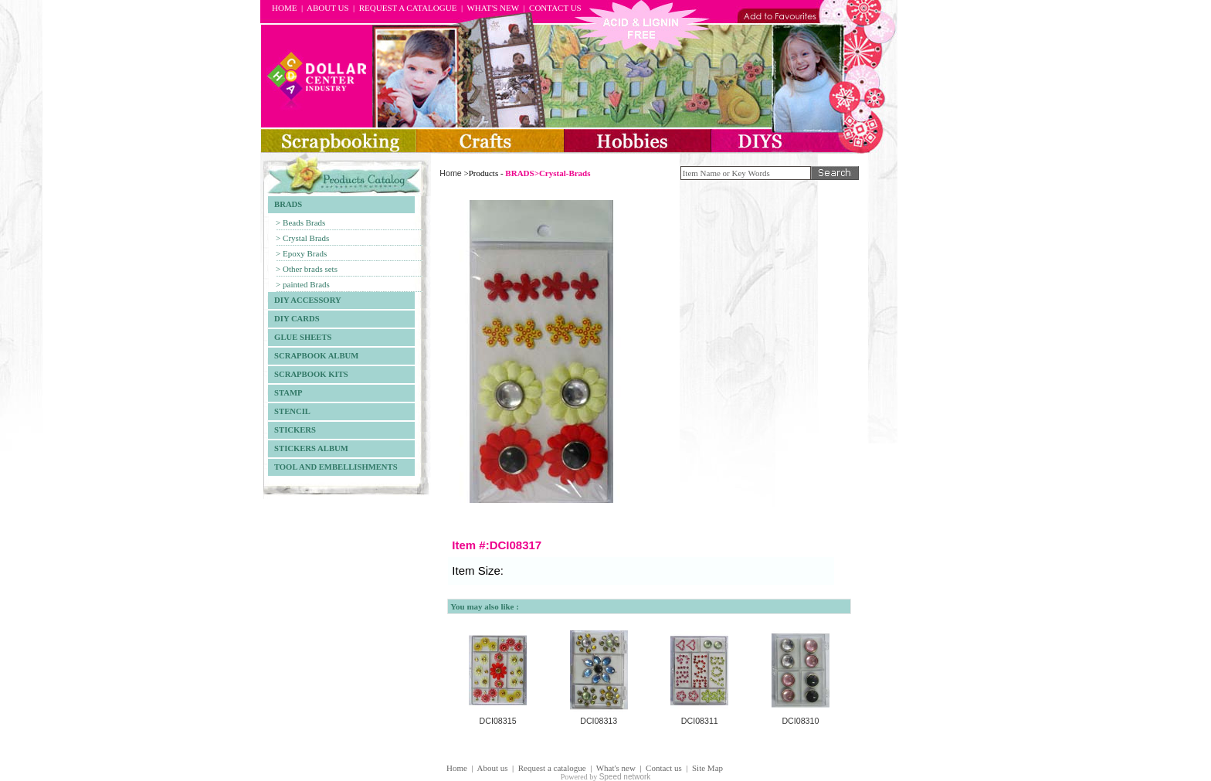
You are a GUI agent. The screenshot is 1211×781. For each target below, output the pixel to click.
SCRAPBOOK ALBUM (313, 355)
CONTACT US (555, 7)
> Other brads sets (307, 268)
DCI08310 (800, 720)
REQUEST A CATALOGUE (408, 7)
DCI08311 (699, 720)
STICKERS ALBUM (308, 448)
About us (492, 768)
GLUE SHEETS (299, 337)
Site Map (707, 768)
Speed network (625, 777)
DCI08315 (498, 720)
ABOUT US (328, 7)
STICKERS (292, 430)
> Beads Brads (300, 222)
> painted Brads (303, 284)
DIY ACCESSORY (304, 300)
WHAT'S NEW (492, 7)
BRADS (285, 204)
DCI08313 (598, 720)
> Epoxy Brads (301, 253)
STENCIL (289, 411)
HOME (284, 7)
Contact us (664, 768)
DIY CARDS (294, 318)
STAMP (285, 393)
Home (450, 173)
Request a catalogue (552, 768)
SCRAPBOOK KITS (308, 374)
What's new (616, 768)
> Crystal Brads (302, 238)
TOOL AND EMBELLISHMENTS (333, 467)
